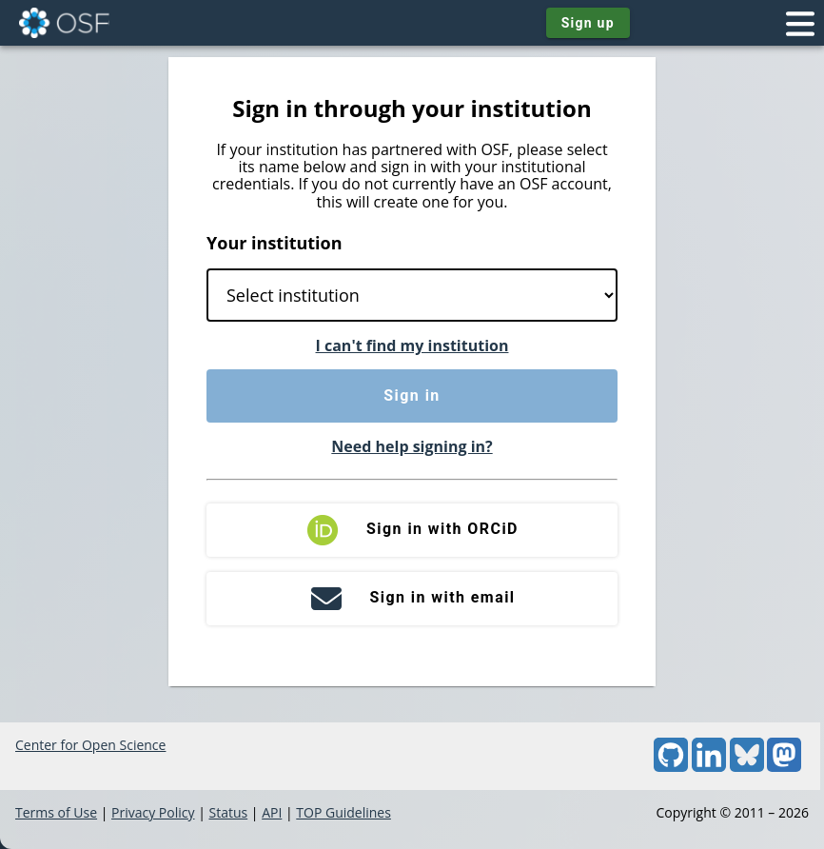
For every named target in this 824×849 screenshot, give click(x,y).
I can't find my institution (412, 345)
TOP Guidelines (343, 812)
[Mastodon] (784, 767)
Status (227, 812)
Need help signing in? (411, 446)
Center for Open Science (90, 745)
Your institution (274, 242)
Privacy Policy (152, 812)
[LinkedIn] (709, 767)
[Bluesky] (747, 767)
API (272, 812)
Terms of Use (56, 812)
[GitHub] (671, 767)
